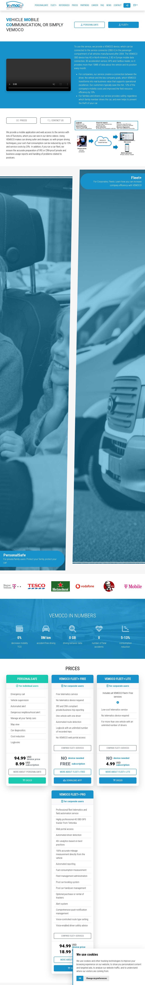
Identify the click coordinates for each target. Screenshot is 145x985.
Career (94, 5)
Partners (84, 5)
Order (27, 780)
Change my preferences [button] (96, 978)
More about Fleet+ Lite (117, 772)
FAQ (102, 5)
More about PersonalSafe (27, 772)
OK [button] (80, 978)
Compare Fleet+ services (72, 748)
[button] (135, 5)
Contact (117, 5)
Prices (75, 5)
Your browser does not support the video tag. (38, 75)
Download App (72, 780)
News (108, 5)
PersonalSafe (41, 5)
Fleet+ (53, 5)
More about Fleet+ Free (72, 772)
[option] (12, 586)
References (64, 5)
